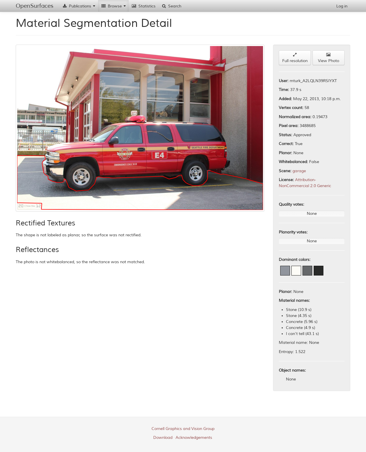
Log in (341, 6)
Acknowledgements (194, 437)
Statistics (144, 6)
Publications (78, 6)
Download (162, 437)
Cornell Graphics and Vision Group (183, 428)
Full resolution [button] (295, 58)
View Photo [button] (328, 58)
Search (171, 6)
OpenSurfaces (34, 5)
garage (299, 170)
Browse (113, 6)
